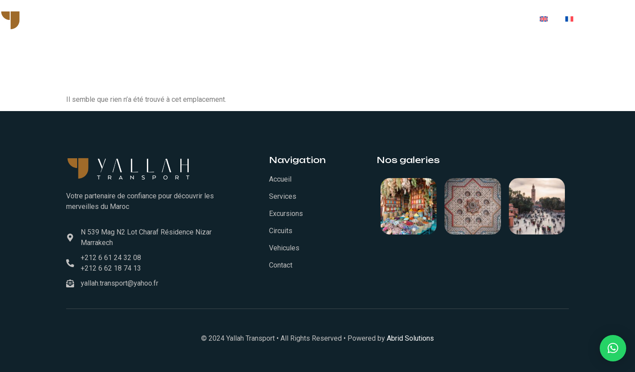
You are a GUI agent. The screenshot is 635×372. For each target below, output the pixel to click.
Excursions (406, 18)
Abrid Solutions (410, 338)
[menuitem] (544, 19)
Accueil (254, 18)
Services (300, 18)
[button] (613, 348)
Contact (506, 18)
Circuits (458, 18)
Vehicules (351, 18)
